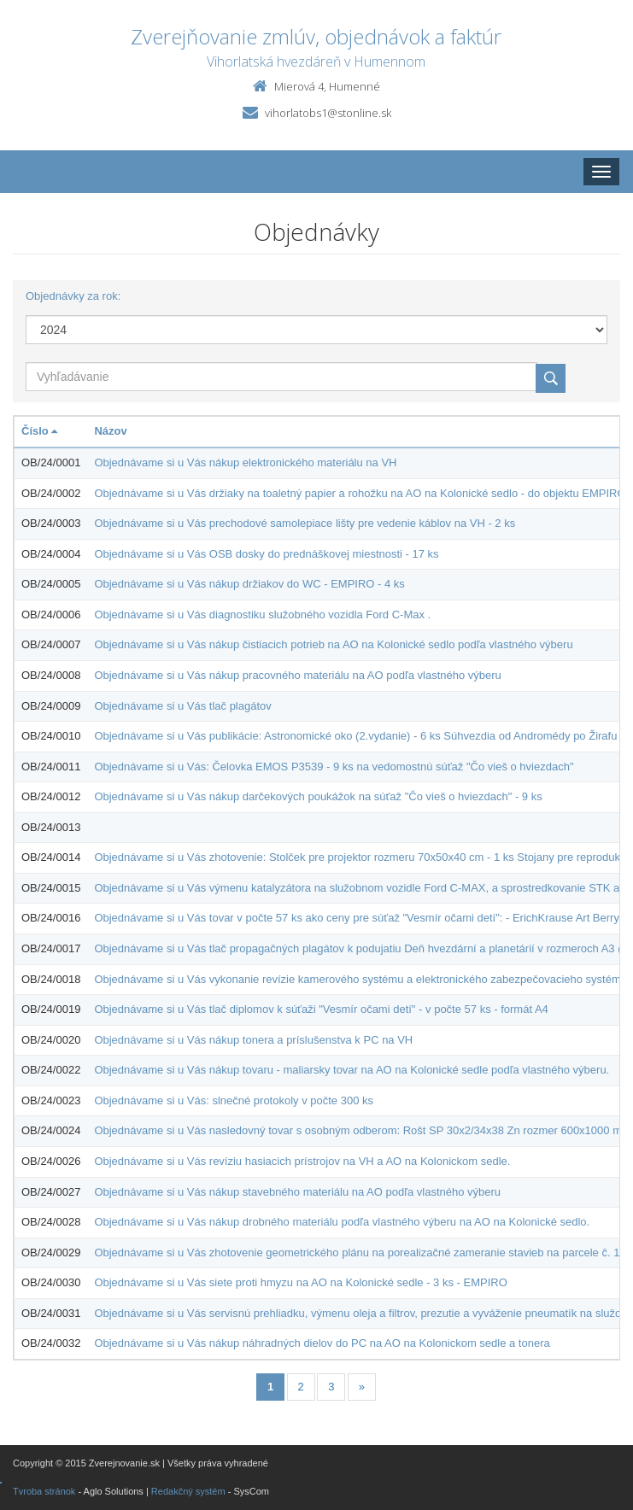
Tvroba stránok (44, 1491)
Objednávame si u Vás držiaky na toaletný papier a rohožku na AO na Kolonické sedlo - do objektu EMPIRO (359, 493)
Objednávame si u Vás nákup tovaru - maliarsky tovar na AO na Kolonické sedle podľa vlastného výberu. (351, 1069)
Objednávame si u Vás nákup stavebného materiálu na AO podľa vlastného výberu (297, 1191)
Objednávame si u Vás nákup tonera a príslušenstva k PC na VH (253, 1039)
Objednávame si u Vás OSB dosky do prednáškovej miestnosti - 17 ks (266, 553)
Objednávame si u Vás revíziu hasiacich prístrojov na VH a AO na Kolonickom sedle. (302, 1161)
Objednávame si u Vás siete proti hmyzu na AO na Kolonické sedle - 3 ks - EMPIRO (300, 1282)
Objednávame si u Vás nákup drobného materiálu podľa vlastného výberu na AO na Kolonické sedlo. (341, 1221)
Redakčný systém (188, 1491)
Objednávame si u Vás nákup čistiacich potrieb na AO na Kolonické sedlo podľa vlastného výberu (333, 644)
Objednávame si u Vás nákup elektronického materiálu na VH (245, 462)
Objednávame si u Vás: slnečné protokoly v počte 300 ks (233, 1100)
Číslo (39, 430)
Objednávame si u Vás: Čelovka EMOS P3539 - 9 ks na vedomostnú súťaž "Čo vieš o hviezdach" (333, 766)
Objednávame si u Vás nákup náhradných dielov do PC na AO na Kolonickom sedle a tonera (321, 1343)
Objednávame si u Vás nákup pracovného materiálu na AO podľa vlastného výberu (297, 675)
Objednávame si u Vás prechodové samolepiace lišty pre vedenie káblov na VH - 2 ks (304, 523)
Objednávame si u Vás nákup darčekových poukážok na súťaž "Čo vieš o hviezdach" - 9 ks (318, 796)
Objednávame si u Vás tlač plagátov (182, 705)
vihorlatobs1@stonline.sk (328, 112)
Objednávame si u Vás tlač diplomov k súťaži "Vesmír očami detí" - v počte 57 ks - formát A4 (321, 1009)
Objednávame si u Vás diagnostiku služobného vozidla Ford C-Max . (262, 614)
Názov (110, 430)
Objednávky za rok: (73, 296)
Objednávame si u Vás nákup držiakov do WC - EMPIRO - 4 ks (249, 583)
